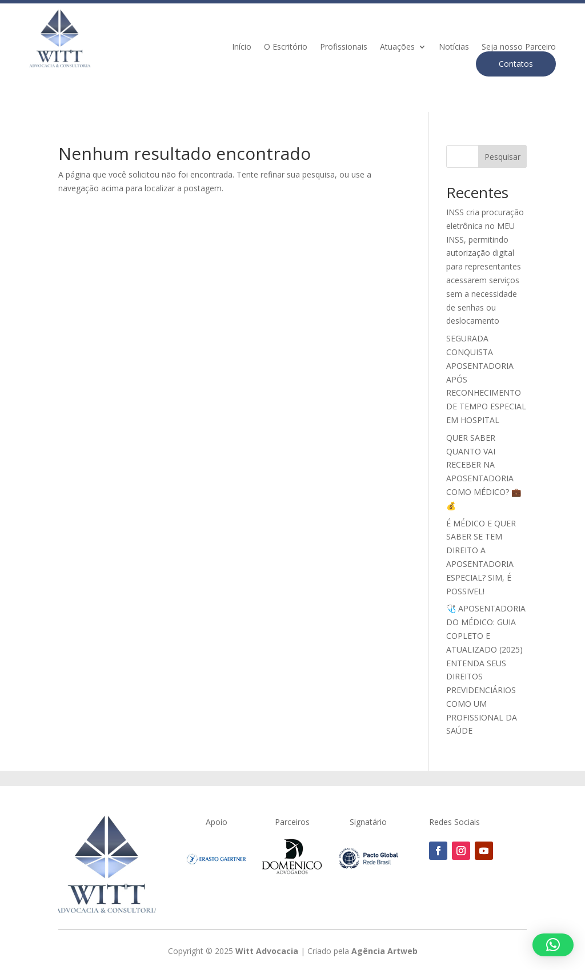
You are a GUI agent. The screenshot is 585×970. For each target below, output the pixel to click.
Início (241, 47)
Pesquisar (502, 156)
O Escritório (285, 47)
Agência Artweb (384, 950)
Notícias (454, 47)
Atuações (397, 47)
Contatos (516, 63)
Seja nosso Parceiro (519, 47)
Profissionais (343, 47)
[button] (553, 944)
